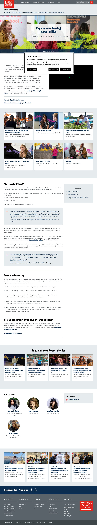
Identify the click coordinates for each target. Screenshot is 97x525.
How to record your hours (43, 161)
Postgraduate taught (9, 506)
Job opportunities (53, 513)
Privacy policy (19, 522)
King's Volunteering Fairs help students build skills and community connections (82, 470)
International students (9, 510)
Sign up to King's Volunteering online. (14, 100)
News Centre (52, 504)
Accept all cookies (66, 69)
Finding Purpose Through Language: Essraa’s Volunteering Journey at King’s (14, 370)
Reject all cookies (53, 69)
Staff (83, 2)
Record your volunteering (37, 12)
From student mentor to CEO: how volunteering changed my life (59, 370)
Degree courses (8, 504)
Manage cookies (32, 69)
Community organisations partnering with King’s (77, 131)
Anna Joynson (13, 433)
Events (20, 12)
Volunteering (7, 12)
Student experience (8, 515)
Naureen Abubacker (14, 411)
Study (16, 2)
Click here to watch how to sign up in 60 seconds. (17, 103)
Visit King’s (51, 510)
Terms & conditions (8, 522)
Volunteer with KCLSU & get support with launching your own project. (16, 131)
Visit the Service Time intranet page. (13, 333)
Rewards (47, 12)
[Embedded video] (71, 77)
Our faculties (50, 2)
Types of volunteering (73, 193)
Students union (53, 508)
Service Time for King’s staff (43, 131)
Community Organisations (57, 12)
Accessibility (43, 522)
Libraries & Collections (39, 504)
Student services (25, 2)
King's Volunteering (11, 10)
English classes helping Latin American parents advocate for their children (59, 470)
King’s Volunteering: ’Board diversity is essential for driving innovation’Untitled (82, 370)
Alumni (87, 2)
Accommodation (38, 506)
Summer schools (8, 513)
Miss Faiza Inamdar (53, 411)
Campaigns (14, 12)
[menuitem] (17, 2)
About (58, 2)
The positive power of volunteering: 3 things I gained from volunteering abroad (36, 370)
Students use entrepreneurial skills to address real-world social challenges (36, 470)
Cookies (50, 522)
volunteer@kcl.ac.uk (74, 399)
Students (79, 2)
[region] (49, 63)
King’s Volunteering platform (36, 240)
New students (22, 504)
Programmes (26, 12)
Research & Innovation (38, 2)
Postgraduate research (9, 508)
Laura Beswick (33, 411)
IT (34, 508)
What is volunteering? (73, 190)
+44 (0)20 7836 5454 (69, 504)
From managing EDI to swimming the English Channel (14, 469)
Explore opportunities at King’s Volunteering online (17, 162)
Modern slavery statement (31, 522)
